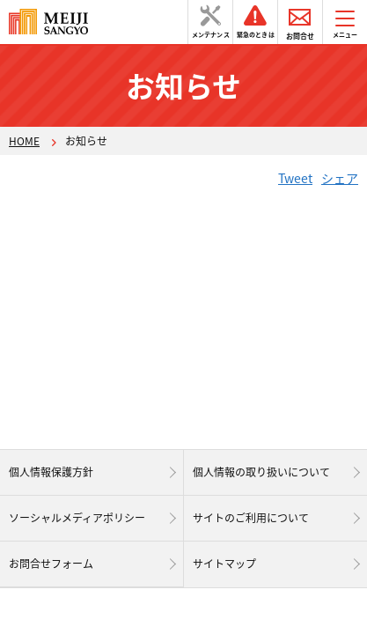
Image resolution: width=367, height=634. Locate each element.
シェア (339, 178)
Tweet (295, 178)
